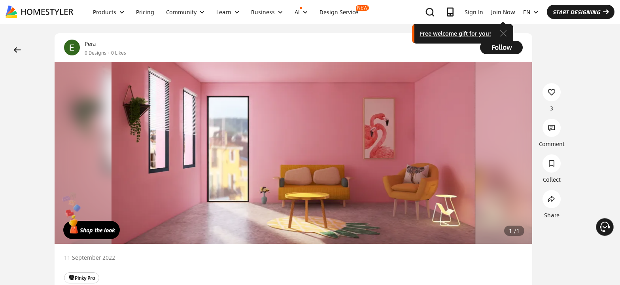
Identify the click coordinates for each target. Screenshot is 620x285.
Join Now (503, 12)
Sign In (474, 12)
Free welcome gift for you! (455, 33)
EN (530, 12)
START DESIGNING (580, 12)
